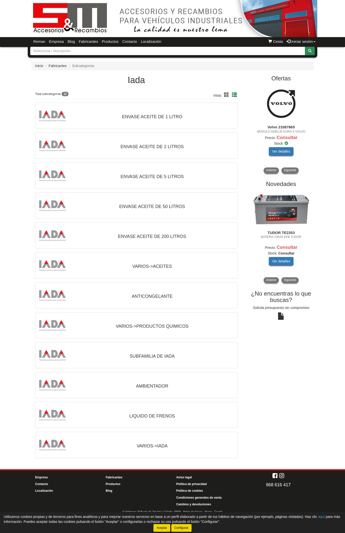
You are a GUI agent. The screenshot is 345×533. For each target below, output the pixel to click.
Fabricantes (88, 41)
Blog (71, 41)
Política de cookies (189, 490)
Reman (39, 41)
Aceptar (162, 528)
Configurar (181, 528)
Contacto (129, 41)
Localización (151, 41)
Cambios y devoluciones (193, 504)
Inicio (39, 66)
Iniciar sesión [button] (301, 41)
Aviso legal (184, 477)
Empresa (56, 41)
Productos (110, 41)
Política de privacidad (191, 484)
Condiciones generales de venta (199, 497)
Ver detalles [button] (281, 151)
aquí (321, 517)
